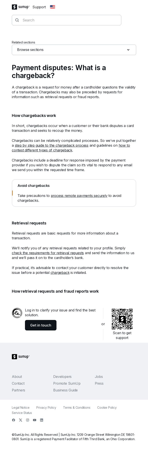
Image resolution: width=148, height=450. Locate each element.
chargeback (60, 272)
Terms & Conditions (76, 407)
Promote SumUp (66, 383)
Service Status (22, 413)
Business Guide (65, 390)
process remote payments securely (79, 195)
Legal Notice (20, 407)
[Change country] (52, 7)
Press (99, 383)
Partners (18, 390)
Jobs (99, 376)
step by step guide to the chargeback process (51, 145)
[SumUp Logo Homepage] (22, 7)
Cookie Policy (106, 407)
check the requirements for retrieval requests (48, 253)
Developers (62, 376)
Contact (18, 383)
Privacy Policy (46, 407)
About (17, 376)
